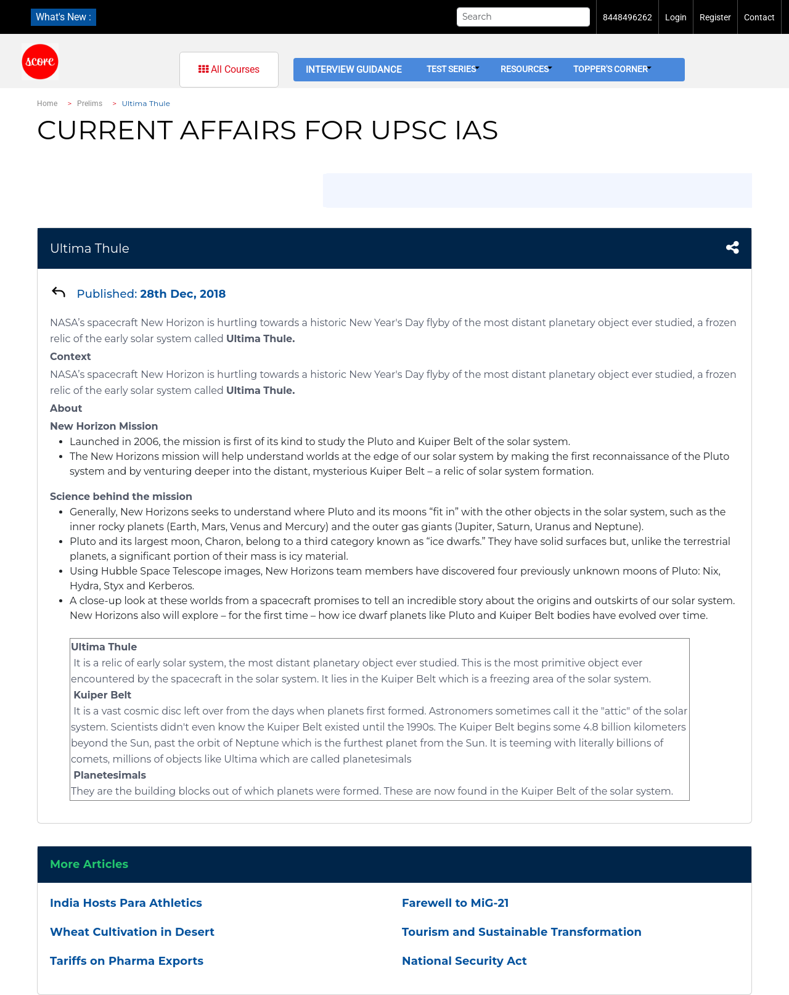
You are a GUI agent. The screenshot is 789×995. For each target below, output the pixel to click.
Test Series (453, 69)
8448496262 (627, 17)
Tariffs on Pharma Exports (126, 961)
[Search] (523, 17)
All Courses (229, 69)
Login (676, 17)
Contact (759, 17)
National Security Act (464, 961)
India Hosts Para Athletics (126, 903)
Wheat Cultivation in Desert (132, 932)
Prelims (90, 103)
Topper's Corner (612, 69)
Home (47, 103)
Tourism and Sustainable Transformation (522, 932)
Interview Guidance (354, 69)
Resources (526, 69)
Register (715, 17)
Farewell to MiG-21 (455, 903)
